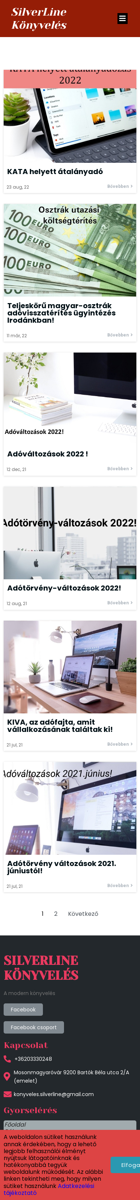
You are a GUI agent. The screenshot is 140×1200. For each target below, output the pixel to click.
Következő (83, 914)
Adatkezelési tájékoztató (39, 1166)
